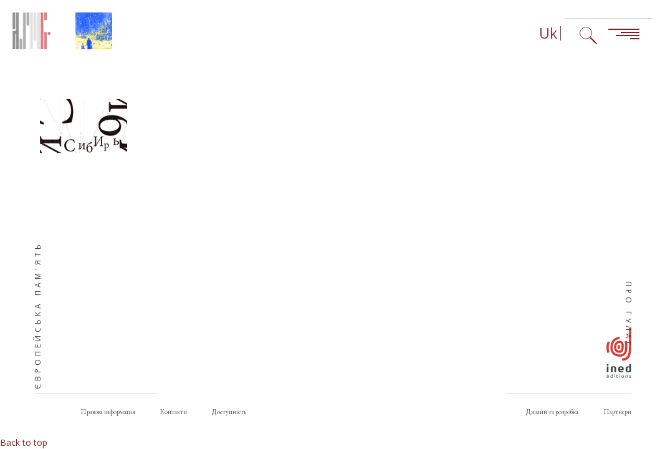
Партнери (617, 411)
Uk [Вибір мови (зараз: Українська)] (548, 33)
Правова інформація (107, 411)
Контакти (173, 411)
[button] (83, 126)
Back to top (23, 442)
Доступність (229, 411)
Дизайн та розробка (552, 411)
